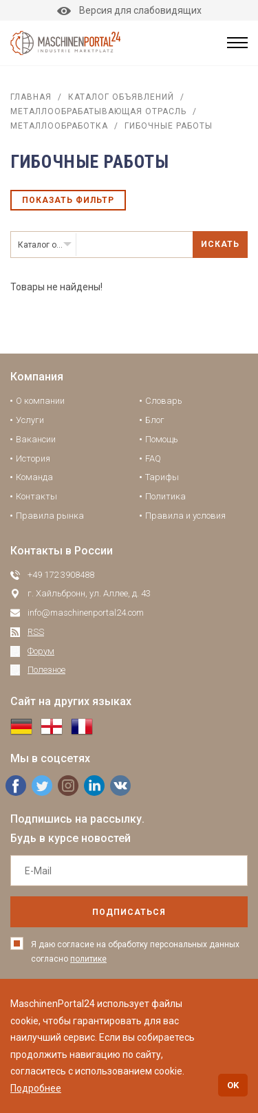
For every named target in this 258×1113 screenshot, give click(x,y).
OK (233, 1085)
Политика (165, 496)
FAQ (153, 458)
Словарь (163, 401)
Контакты (36, 496)
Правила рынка (50, 515)
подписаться (129, 912)
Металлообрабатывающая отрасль (98, 111)
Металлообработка (59, 126)
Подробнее (35, 1088)
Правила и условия (185, 515)
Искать (220, 244)
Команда (34, 477)
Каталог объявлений (121, 97)
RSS (36, 632)
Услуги (30, 420)
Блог (154, 420)
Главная (31, 97)
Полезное (46, 669)
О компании (40, 401)
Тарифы (162, 477)
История (33, 458)
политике (88, 959)
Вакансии (36, 439)
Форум (41, 651)
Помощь (161, 439)
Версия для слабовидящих (129, 10)
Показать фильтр (68, 200)
